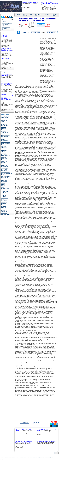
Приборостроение (5, 174)
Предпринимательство (6, 173)
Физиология (4, 200)
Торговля (3, 195)
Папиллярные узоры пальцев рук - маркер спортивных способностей (24, 442)
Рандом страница (25, 15)
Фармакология (4, 198)
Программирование (6, 176)
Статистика (4, 189)
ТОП (3, 25)
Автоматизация (5, 116)
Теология (3, 192)
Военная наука (4, 125)
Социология (4, 185)
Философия (4, 202)
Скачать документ (41, 25)
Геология (3, 129)
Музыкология (4, 163)
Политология (4, 170)
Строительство (4, 191)
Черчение (3, 207)
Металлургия (4, 159)
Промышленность (5, 178)
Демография (4, 131)
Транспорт (3, 196)
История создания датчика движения (46, 441)
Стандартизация (5, 188)
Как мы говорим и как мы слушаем (6, 74)
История (3, 139)
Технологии (4, 193)
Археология (4, 118)
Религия (3, 183)
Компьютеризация (5, 142)
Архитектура (4, 120)
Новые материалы (6, 29)
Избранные (4, 28)
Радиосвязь (4, 181)
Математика (4, 154)
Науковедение (4, 165)
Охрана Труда (4, 168)
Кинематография (5, 140)
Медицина (3, 157)
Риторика (3, 184)
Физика (3, 199)
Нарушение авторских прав (34, 457)
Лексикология (4, 147)
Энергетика (4, 213)
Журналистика (4, 132)
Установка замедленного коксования (5, 36)
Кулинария (3, 144)
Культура (3, 146)
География (3, 128)
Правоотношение (5, 172)
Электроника (4, 211)
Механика (3, 162)
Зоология (3, 133)
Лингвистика (4, 148)
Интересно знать (6, 27)
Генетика (3, 127)
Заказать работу (48, 25)
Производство (4, 177)
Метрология (4, 161)
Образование (4, 166)
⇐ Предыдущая (35, 32)
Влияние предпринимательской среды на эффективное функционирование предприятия (7, 97)
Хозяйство (3, 206)
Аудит (2, 121)
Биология (3, 123)
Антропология (4, 117)
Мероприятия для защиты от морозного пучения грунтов (6, 83)
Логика (3, 151)
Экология (3, 208)
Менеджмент (4, 158)
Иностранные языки (6, 135)
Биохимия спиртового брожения (30, 2)
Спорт (2, 187)
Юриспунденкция (5, 214)
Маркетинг (3, 153)
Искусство (3, 138)
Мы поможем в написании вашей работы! (46, 457)
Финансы (3, 203)
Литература (4, 150)
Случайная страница (7, 23)
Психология (4, 180)
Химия (2, 204)
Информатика (4, 136)
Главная (4, 21)
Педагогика (4, 169)
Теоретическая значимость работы (6, 59)
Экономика (4, 210)
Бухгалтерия (4, 124)
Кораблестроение (5, 143)
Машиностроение (5, 155)
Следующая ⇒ (51, 32)
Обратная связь (5, 24)
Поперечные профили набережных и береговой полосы (49, 3)
